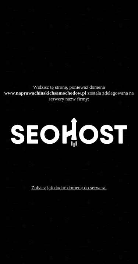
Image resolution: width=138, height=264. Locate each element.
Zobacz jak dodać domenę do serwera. (68, 187)
